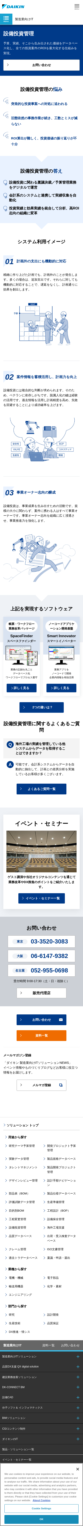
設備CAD (7, 1397)
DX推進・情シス (19, 1331)
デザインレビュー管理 (23, 1180)
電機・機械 (16, 1277)
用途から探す (17, 1137)
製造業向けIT (12, 1345)
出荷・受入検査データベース (61, 1238)
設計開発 (53, 1314)
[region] (41, 1494)
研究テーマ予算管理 (22, 1145)
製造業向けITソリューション (19, 1356)
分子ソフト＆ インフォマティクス (22, 1407)
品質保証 (53, 1323)
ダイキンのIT (10, 1439)
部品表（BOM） (19, 1193)
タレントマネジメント (23, 1167)
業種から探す (17, 1269)
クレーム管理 (17, 1249)
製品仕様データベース (61, 1193)
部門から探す (17, 1306)
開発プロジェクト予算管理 (61, 1148)
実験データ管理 (19, 1158)
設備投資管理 (17, 1227)
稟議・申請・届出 (58, 1257)
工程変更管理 (17, 1219)
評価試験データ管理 (22, 1202)
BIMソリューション (13, 1418)
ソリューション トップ (23, 1125)
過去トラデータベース (23, 1257)
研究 (12, 1314)
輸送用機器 (16, 1286)
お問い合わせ (70, 1345)
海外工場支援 (55, 1227)
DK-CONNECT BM (13, 1387)
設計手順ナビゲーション (61, 1183)
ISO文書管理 (55, 1249)
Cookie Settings (41, 1508)
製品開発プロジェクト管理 (61, 1170)
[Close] (78, 1469)
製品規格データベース (61, 1158)
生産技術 (14, 1323)
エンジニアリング (20, 1294)
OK (41, 1519)
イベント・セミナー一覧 (16, 1459)
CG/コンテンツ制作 (13, 1428)
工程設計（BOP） (58, 1210)
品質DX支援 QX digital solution (20, 1366)
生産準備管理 (55, 1202)
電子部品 (53, 1277)
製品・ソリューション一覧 (18, 1449)
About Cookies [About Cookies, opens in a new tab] (41, 1500)
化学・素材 (54, 1286)
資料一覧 (48, 1345)
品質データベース (20, 1236)
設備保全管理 (55, 1219)
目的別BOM (16, 1210)
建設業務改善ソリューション (19, 1377)
